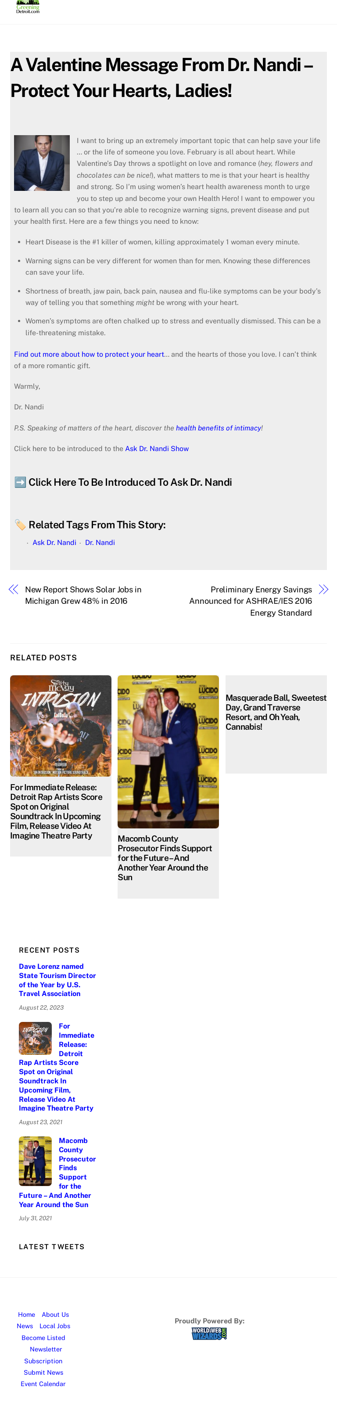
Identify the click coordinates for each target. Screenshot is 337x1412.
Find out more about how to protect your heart (89, 354)
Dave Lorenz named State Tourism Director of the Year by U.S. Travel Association (57, 980)
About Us (55, 1314)
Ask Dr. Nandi (54, 542)
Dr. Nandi (100, 542)
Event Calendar (43, 1383)
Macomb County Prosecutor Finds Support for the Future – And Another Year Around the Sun (165, 858)
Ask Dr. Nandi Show (157, 448)
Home (26, 1314)
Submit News (43, 1372)
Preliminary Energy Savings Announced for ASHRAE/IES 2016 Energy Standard (250, 601)
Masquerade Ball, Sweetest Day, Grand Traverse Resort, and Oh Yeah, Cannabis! (276, 712)
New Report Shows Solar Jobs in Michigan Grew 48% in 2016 (83, 595)
